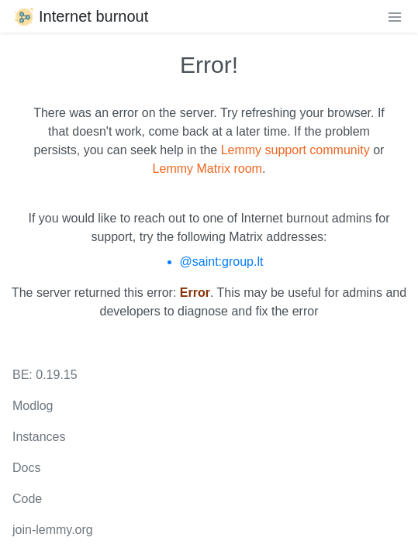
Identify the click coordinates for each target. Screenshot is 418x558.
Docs (26, 467)
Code (27, 498)
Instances (38, 436)
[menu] (395, 16)
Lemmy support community (295, 150)
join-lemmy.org (52, 529)
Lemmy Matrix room (207, 168)
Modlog (32, 405)
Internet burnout (80, 16)
